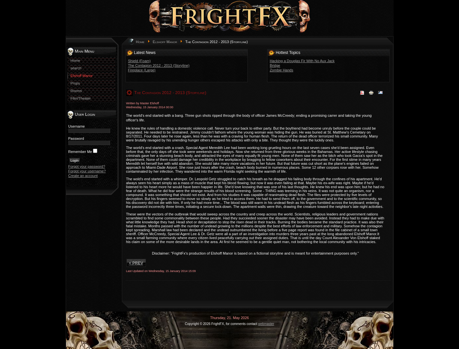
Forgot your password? (86, 166)
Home (140, 42)
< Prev (136, 263)
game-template (232, 332)
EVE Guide (268, 332)
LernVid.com (206, 332)
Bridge (275, 65)
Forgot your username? (87, 171)
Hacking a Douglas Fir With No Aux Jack (302, 61)
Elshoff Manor (165, 42)
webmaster (266, 324)
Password (76, 138)
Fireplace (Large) (142, 70)
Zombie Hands (281, 70)
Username (76, 126)
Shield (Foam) (139, 61)
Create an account (83, 176)
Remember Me (80, 152)
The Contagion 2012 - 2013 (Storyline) (159, 65)
